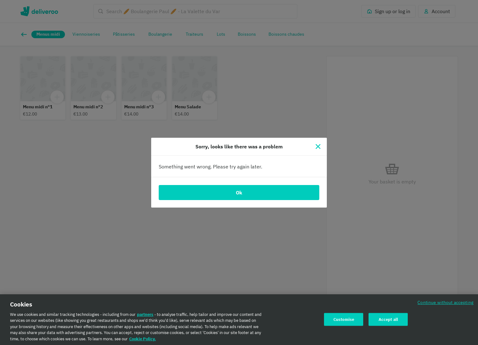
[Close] (318, 146)
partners (145, 317)
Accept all (388, 321)
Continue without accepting (445, 305)
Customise (343, 321)
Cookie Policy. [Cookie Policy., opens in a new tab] (142, 341)
